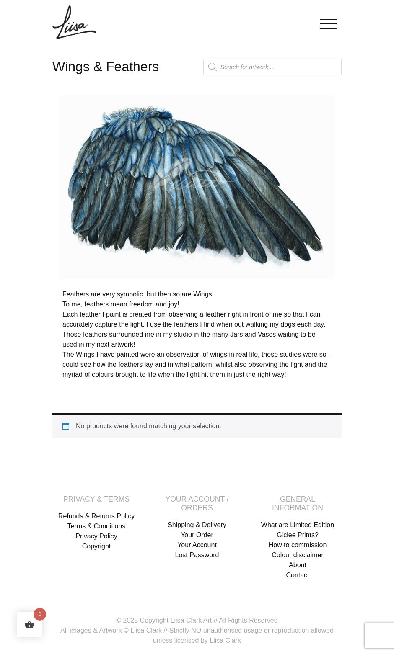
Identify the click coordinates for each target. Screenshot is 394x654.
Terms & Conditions (96, 526)
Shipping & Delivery (197, 524)
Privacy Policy (96, 536)
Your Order (197, 534)
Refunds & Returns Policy (96, 516)
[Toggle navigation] (328, 22)
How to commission (298, 544)
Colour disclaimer (298, 555)
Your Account (197, 544)
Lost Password (197, 555)
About (297, 565)
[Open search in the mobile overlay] (272, 67)
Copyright (96, 546)
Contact (297, 575)
